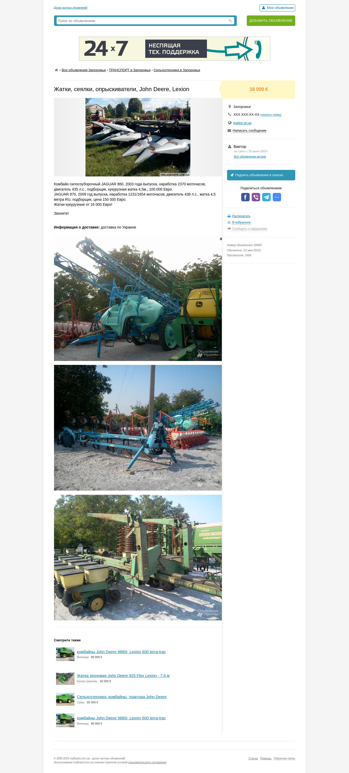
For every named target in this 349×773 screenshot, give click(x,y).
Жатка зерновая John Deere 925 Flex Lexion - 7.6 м (123, 675)
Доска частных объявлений (70, 7)
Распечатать (241, 216)
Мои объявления (277, 8)
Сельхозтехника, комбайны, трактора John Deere (122, 696)
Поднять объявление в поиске (256, 175)
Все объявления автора (250, 156)
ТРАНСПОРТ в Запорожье (130, 70)
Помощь (266, 758)
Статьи (253, 758)
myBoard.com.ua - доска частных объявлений (97, 758)
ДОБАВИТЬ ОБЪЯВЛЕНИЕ (271, 21)
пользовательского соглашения (147, 762)
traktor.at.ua (242, 123)
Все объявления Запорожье (84, 70)
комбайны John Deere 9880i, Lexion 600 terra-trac (121, 651)
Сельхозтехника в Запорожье (177, 70)
